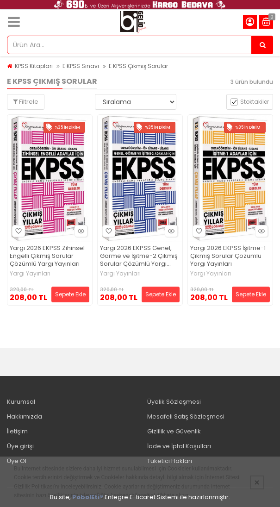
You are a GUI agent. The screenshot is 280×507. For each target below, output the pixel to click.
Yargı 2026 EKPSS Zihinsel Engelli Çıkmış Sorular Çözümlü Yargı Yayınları (47, 256)
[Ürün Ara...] (262, 45)
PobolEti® (87, 497)
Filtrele (25, 101)
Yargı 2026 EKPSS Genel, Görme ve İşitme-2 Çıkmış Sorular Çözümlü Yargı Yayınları (139, 256)
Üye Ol (16, 461)
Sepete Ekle (70, 294)
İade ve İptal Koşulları (179, 446)
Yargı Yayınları (30, 273)
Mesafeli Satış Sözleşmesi (185, 416)
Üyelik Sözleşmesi (174, 401)
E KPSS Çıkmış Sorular (138, 66)
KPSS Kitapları (34, 66)
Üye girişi (20, 446)
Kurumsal (21, 401)
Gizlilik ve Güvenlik (174, 431)
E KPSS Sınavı (80, 66)
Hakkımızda (24, 416)
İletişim (17, 431)
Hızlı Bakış (80, 231)
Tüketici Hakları (169, 461)
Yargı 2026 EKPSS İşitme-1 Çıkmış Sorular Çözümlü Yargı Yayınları (228, 256)
